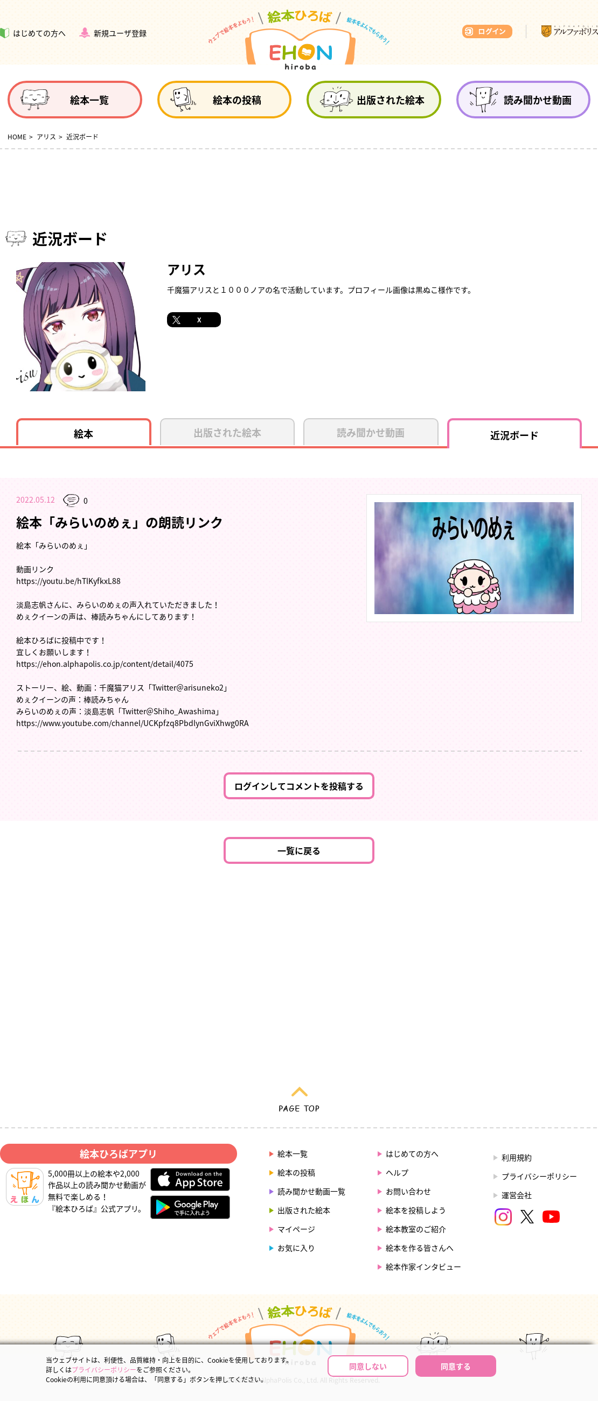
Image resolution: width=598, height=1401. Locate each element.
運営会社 (517, 1194)
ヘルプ (397, 1172)
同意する (456, 1366)
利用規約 (517, 1157)
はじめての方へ (412, 1153)
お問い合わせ (408, 1191)
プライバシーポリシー (539, 1176)
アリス (46, 137)
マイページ (296, 1228)
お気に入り (296, 1247)
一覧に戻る (299, 850)
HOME (17, 137)
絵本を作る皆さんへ (420, 1247)
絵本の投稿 (296, 1172)
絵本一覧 (292, 1153)
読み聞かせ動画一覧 (311, 1191)
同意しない (368, 1366)
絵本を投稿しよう (416, 1210)
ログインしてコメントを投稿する (299, 785)
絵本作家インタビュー (423, 1266)
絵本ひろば (299, 40)
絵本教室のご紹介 (416, 1228)
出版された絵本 (303, 1210)
